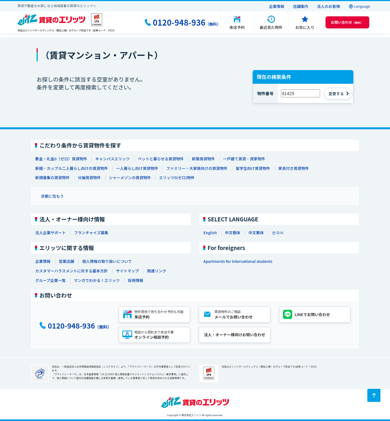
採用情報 (135, 280)
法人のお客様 (328, 6)
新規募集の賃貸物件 (52, 177)
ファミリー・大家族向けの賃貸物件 (196, 168)
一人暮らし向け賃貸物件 (137, 168)
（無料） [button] (347, 22)
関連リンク (156, 270)
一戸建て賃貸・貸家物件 (244, 158)
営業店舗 (66, 261)
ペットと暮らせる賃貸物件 (161, 158)
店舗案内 (300, 6)
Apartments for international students (237, 261)
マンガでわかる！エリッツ (97, 280)
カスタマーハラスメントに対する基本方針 (71, 270)
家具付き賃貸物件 (293, 168)
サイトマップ (127, 270)
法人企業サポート (50, 232)
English (210, 232)
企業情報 (276, 6)
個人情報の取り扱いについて (107, 261)
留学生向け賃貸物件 (253, 168)
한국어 (277, 232)
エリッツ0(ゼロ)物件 (176, 177)
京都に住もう (52, 196)
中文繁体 (256, 232)
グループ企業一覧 (50, 280)
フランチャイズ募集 (91, 232)
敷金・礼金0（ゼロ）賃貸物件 (61, 158)
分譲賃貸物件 (89, 177)
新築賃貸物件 (203, 158)
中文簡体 (232, 232)
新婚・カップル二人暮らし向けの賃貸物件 (71, 168)
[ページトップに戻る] (373, 395)
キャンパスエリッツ (112, 158)
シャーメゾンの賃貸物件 (130, 177)
